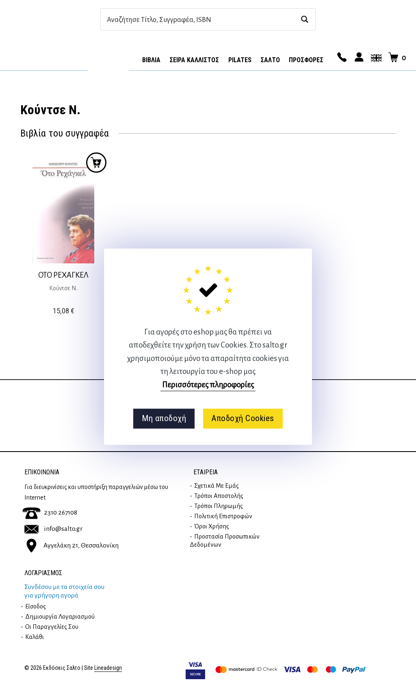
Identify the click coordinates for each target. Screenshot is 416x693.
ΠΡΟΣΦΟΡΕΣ (306, 60)
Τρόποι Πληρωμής (218, 506)
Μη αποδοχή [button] (164, 419)
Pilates (239, 60)
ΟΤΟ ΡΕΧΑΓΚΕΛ (63, 275)
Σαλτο (270, 60)
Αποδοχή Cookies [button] (242, 419)
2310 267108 (49, 512)
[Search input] (199, 19)
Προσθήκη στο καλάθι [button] (96, 162)
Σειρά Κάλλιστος (194, 60)
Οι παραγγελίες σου (51, 626)
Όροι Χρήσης (211, 526)
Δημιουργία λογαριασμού (60, 616)
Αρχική (108, 57)
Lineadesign (108, 668)
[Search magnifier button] (304, 19)
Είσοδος (35, 606)
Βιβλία (151, 60)
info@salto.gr (53, 528)
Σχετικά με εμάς (216, 485)
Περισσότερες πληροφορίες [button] (208, 384)
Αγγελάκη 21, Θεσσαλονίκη (71, 545)
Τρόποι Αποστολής (218, 496)
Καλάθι (34, 637)
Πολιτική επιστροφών (223, 516)
